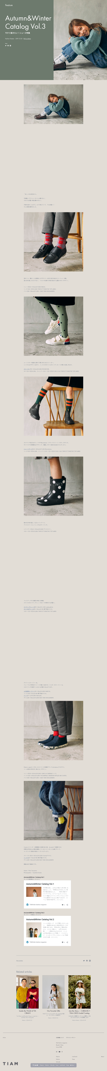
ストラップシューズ (29, 607)
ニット (25, 695)
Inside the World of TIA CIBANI (27, 1012)
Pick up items (27, 39)
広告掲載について (60, 1037)
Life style (58, 1062)
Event (57, 1065)
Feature (58, 1056)
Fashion (58, 1059)
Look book (74, 1056)
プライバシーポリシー (71, 1037)
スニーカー (27, 369)
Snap (73, 1059)
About (102, 1056)
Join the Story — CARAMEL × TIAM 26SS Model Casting (79, 1012)
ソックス (26, 858)
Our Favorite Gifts (53, 1011)
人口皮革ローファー (29, 691)
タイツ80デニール (29, 609)
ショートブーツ (28, 449)
